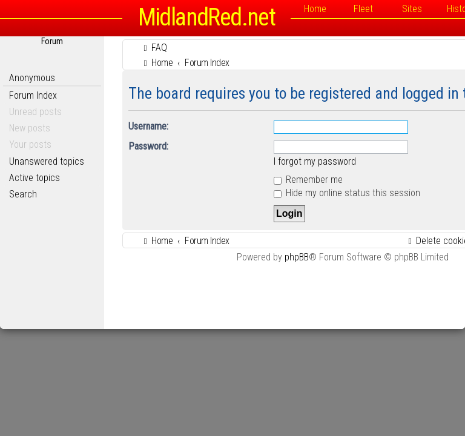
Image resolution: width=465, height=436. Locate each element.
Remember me (308, 179)
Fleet (363, 9)
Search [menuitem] (23, 194)
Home (315, 9)
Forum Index (33, 95)
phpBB (297, 257)
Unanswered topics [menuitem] (46, 161)
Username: (148, 126)
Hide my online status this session (347, 193)
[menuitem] (153, 47)
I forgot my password (315, 161)
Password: (148, 146)
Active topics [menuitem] (34, 177)
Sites (412, 9)
